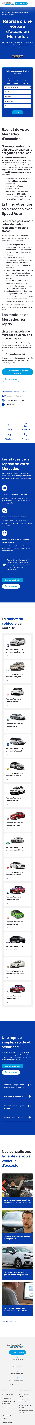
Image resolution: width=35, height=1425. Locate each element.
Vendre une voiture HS (14, 196)
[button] (31, 3)
